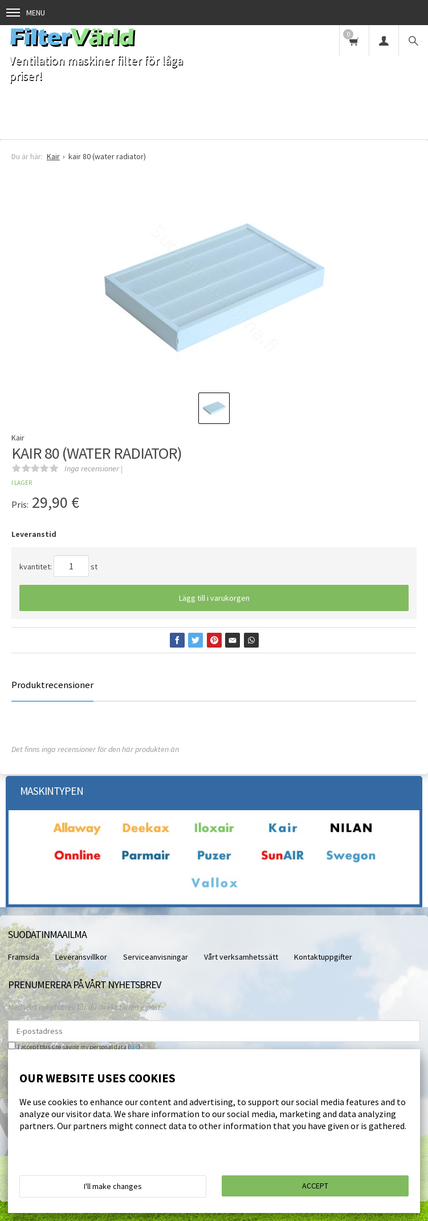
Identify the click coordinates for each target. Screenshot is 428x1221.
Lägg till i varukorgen (214, 598)
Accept (315, 1185)
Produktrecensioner (52, 684)
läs (134, 1047)
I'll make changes (113, 1186)
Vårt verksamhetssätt (241, 957)
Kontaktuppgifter (323, 957)
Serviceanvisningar (155, 957)
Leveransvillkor (81, 957)
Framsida (23, 957)
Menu (25, 12)
